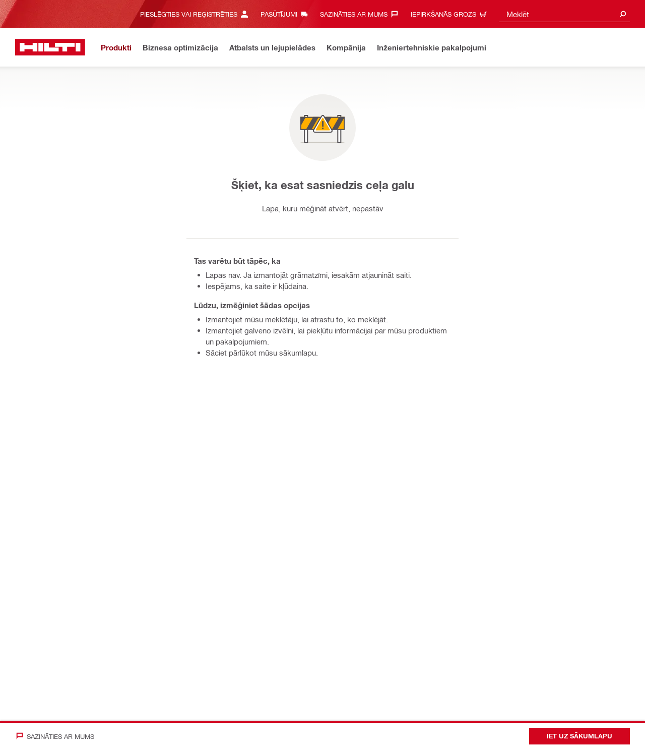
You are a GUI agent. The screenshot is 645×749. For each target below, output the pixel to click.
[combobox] (564, 14)
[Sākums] (50, 47)
